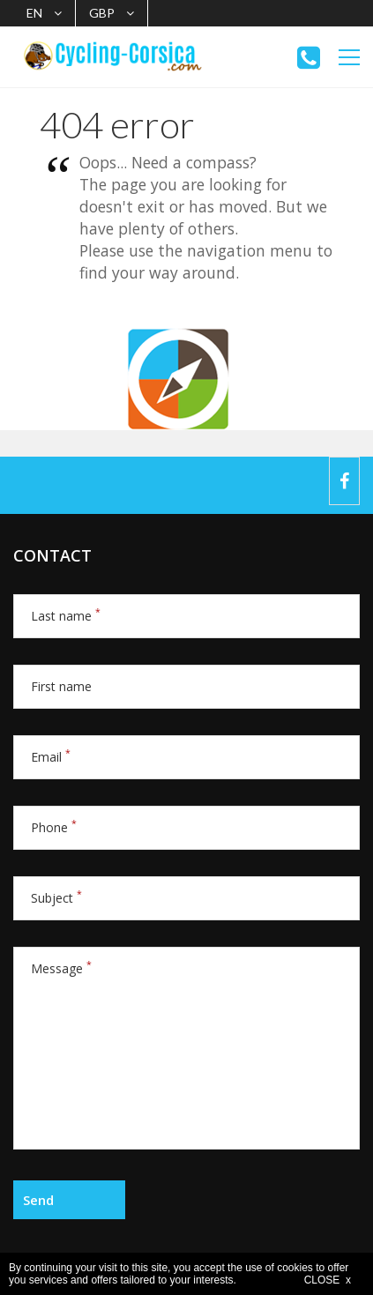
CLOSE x (327, 1280)
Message (61, 968)
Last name (66, 615)
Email (51, 756)
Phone (54, 827)
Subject (56, 897)
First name (61, 686)
